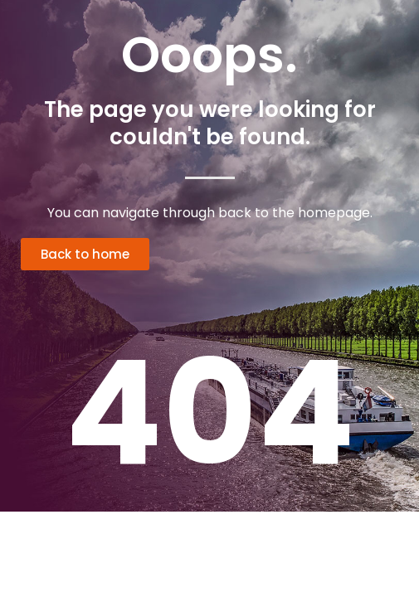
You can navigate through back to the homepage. (210, 212)
